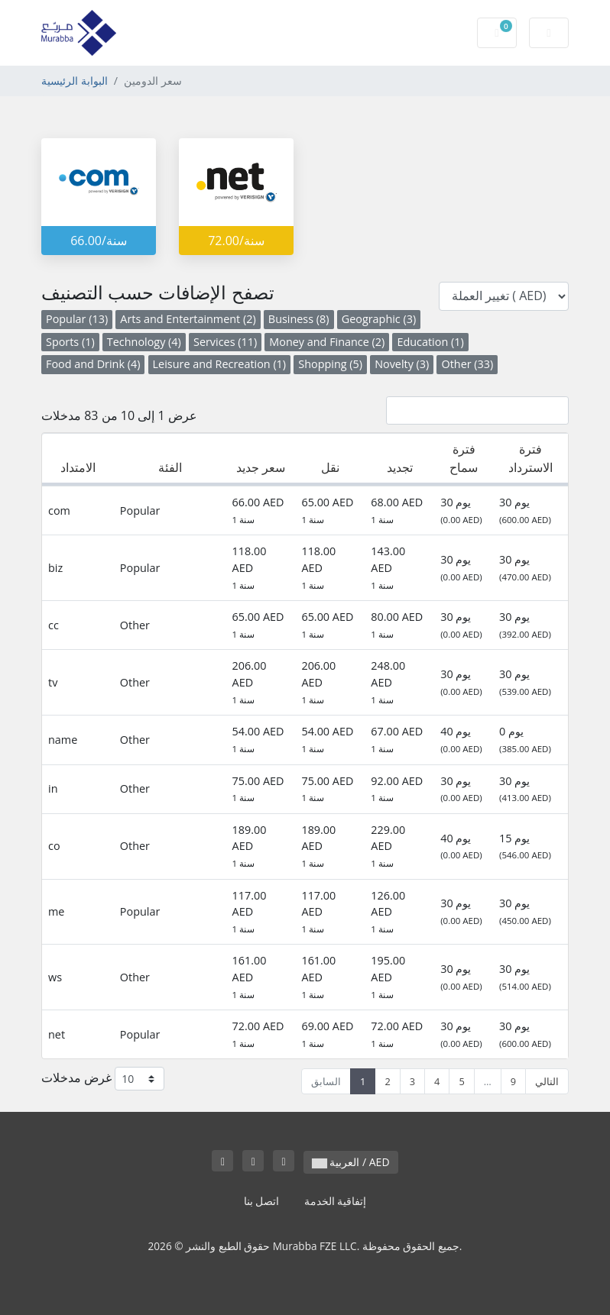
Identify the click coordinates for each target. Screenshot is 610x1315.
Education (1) (430, 341)
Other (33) (467, 364)
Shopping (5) (330, 364)
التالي (547, 1081)
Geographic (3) (379, 319)
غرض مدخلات (102, 1078)
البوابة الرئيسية (74, 80)
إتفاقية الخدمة (335, 1201)
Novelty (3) (402, 364)
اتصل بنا (262, 1201)
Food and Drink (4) (93, 364)
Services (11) (225, 341)
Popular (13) (77, 319)
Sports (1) (70, 341)
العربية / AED (351, 1162)
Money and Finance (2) (326, 341)
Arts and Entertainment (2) (187, 319)
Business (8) (298, 319)
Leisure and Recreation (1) (220, 364)
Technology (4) (144, 341)
